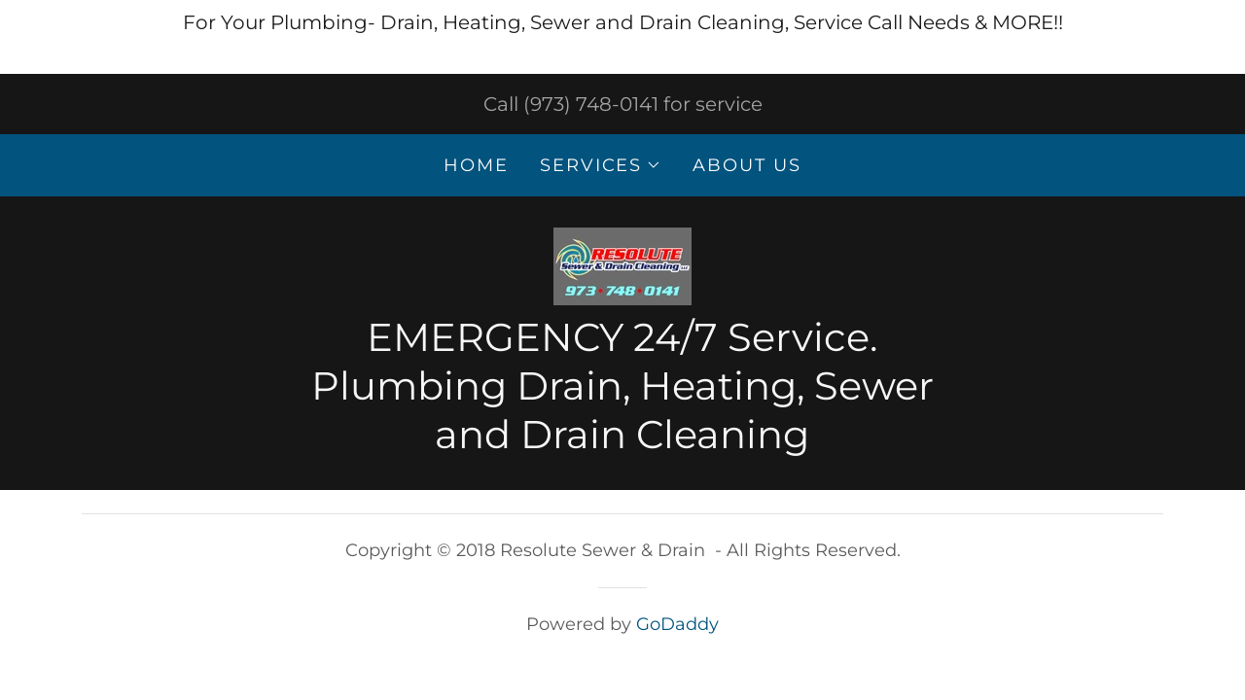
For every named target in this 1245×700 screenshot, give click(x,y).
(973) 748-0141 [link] (590, 104)
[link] (622, 264)
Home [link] (476, 165)
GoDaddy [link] (677, 624)
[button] (600, 165)
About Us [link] (746, 165)
